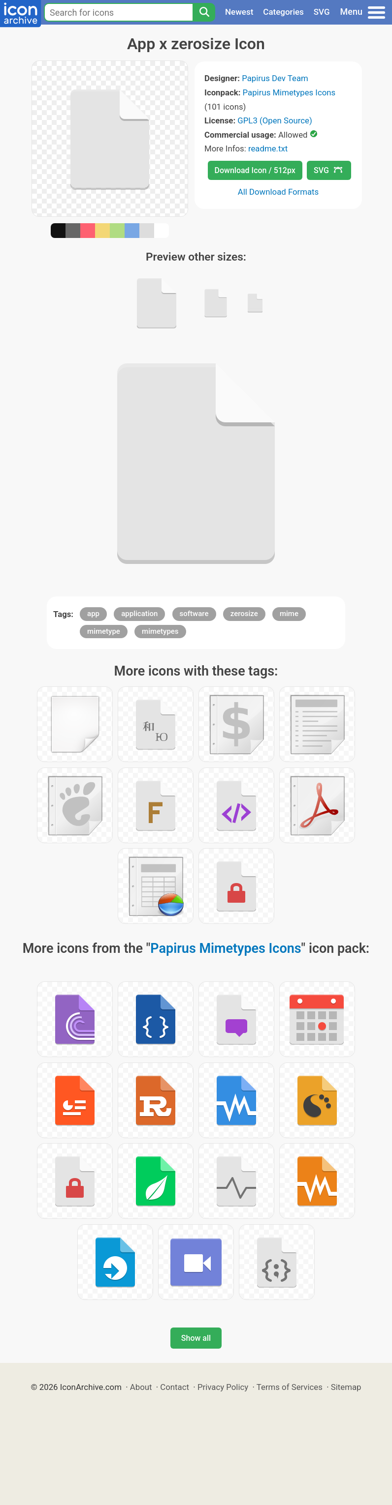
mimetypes (160, 631)
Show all (196, 1338)
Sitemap (346, 1387)
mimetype (103, 631)
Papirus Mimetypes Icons (289, 92)
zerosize (244, 613)
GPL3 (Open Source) (274, 120)
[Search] (204, 12)
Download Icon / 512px (255, 170)
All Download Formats (278, 192)
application (139, 613)
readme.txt (268, 148)
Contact (174, 1387)
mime (289, 613)
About (141, 1387)
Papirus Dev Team (275, 78)
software (194, 613)
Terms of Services (290, 1387)
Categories (283, 12)
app (93, 613)
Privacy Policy (222, 1387)
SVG (322, 12)
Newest (239, 12)
